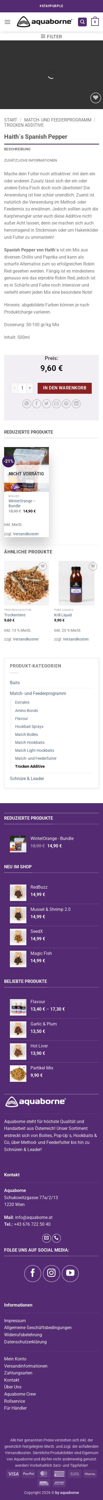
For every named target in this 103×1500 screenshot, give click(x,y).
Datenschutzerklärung (25, 1341)
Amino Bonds (26, 710)
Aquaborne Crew (20, 1394)
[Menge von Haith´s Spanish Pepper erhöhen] (30, 388)
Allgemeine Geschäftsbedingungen (38, 1327)
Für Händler (15, 1408)
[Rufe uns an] (56, 1238)
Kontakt (11, 1380)
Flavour (21, 718)
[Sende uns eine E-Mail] (46, 1238)
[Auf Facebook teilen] (36, 403)
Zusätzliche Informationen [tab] (30, 160)
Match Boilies (26, 734)
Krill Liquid (63, 615)
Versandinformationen (26, 1366)
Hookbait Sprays (29, 726)
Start (10, 120)
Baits (15, 682)
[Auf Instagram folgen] (51, 1273)
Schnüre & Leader (27, 778)
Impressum (15, 1320)
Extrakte (22, 702)
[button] (7, 22)
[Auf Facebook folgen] (32, 1273)
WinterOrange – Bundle (22, 503)
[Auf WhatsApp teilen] (26, 403)
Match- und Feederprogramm (57, 120)
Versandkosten (26, 534)
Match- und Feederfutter (36, 758)
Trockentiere (14, 615)
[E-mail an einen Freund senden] (56, 403)
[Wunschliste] (95, 98)
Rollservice (14, 1401)
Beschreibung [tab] (17, 149)
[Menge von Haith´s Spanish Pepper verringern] (14, 388)
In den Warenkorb (64, 388)
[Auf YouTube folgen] (70, 1273)
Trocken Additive (24, 125)
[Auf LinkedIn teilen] (76, 403)
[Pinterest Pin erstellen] (66, 403)
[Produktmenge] (22, 388)
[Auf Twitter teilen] (46, 403)
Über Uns (12, 1387)
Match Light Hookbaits (34, 750)
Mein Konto (15, 1359)
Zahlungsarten (18, 1373)
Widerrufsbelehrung (23, 1334)
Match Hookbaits (29, 742)
